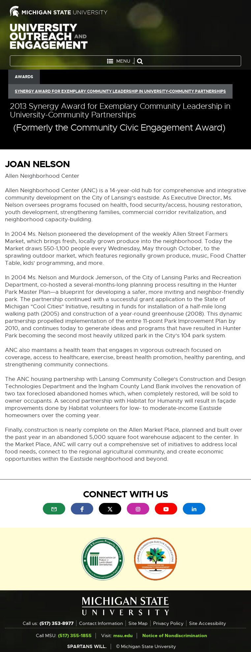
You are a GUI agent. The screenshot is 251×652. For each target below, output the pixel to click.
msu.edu (123, 635)
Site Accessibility (207, 623)
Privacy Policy (168, 623)
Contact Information (101, 623)
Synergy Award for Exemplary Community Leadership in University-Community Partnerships (120, 91)
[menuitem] (54, 508)
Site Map (138, 623)
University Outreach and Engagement (49, 38)
